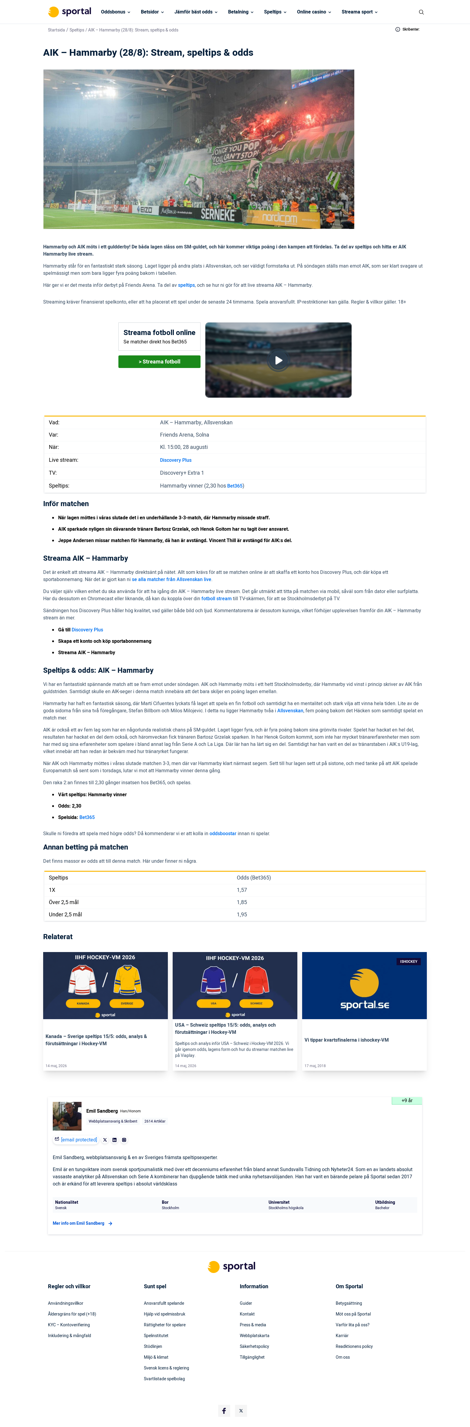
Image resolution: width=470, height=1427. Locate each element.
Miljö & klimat (156, 1357)
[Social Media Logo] (224, 1411)
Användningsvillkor (65, 1304)
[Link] (105, 985)
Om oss (343, 1357)
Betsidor (150, 12)
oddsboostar (223, 833)
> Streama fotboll (159, 362)
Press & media (253, 1325)
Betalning (238, 12)
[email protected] (79, 1140)
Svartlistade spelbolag (164, 1379)
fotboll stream (216, 598)
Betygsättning (349, 1304)
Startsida (56, 30)
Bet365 (234, 486)
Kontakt (247, 1314)
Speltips (272, 12)
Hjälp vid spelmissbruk (164, 1314)
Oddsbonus (113, 12)
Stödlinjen (153, 1347)
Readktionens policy (354, 1347)
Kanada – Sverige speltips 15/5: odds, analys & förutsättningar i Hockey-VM (96, 1040)
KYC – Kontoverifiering (69, 1325)
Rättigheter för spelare (165, 1325)
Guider (246, 1304)
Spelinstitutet (156, 1336)
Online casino (311, 12)
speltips (186, 285)
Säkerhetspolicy (254, 1347)
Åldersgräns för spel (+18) (72, 1314)
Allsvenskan (290, 710)
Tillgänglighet (252, 1357)
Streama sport (357, 12)
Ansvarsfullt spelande (164, 1304)
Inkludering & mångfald (69, 1336)
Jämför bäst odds (193, 12)
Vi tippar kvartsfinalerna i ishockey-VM (347, 1040)
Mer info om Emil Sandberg (83, 1223)
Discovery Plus (176, 460)
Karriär (342, 1336)
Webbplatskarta (254, 1336)
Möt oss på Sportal (353, 1314)
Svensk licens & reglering (166, 1368)
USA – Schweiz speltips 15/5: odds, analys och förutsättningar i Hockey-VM (225, 1029)
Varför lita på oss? (353, 1325)
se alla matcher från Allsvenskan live (171, 579)
